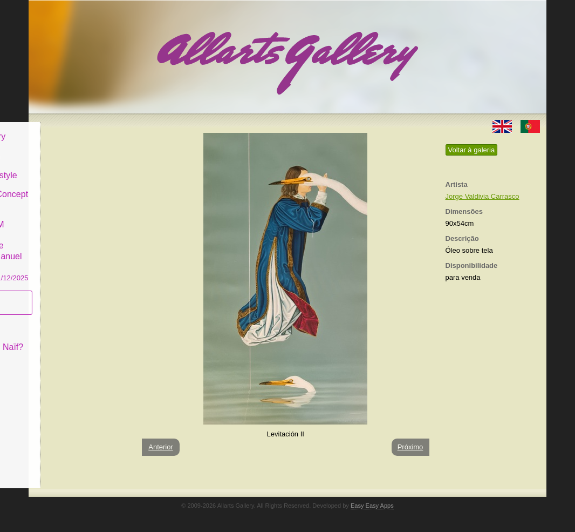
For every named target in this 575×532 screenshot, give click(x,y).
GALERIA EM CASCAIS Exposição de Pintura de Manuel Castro (79, 242)
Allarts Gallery (68, 128)
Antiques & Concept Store (79, 191)
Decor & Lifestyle (73, 166)
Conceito (58, 319)
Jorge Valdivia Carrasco (482, 196)
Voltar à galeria (471, 150)
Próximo (410, 447)
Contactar (59, 357)
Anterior (160, 447)
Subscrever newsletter (63, 295)
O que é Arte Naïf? (77, 339)
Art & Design (65, 147)
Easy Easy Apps (372, 505)
